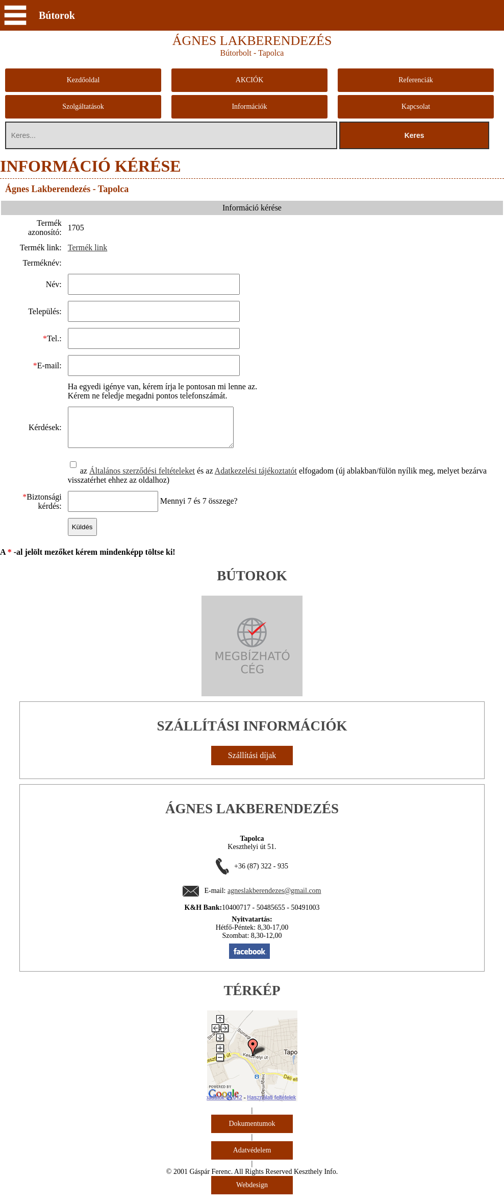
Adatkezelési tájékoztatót (255, 478)
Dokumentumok (252, 1131)
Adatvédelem (252, 1158)
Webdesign (252, 1192)
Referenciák (415, 80)
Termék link (87, 247)
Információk (249, 106)
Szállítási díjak (252, 763)
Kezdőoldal (83, 80)
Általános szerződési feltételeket (141, 478)
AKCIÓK (249, 80)
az (79, 478)
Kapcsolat (415, 106)
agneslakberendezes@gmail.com (274, 898)
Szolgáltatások (83, 106)
